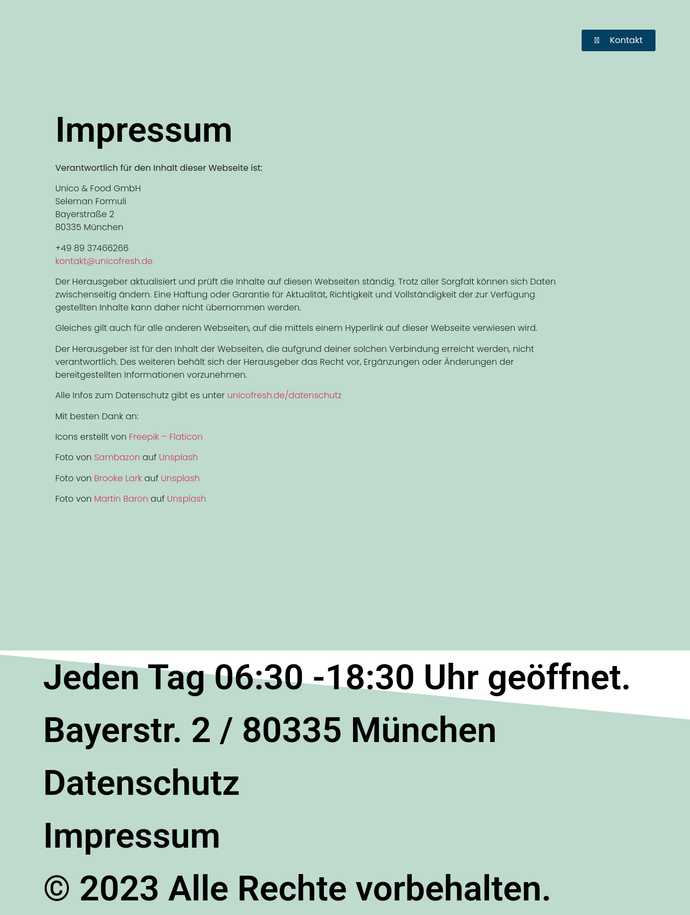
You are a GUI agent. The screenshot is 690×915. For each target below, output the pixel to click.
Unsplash (178, 457)
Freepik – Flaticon (166, 437)
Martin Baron (121, 499)
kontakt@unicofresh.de (104, 261)
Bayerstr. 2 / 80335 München (269, 730)
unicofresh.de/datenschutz (284, 395)
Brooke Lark (118, 478)
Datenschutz (141, 783)
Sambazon (117, 457)
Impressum (131, 835)
